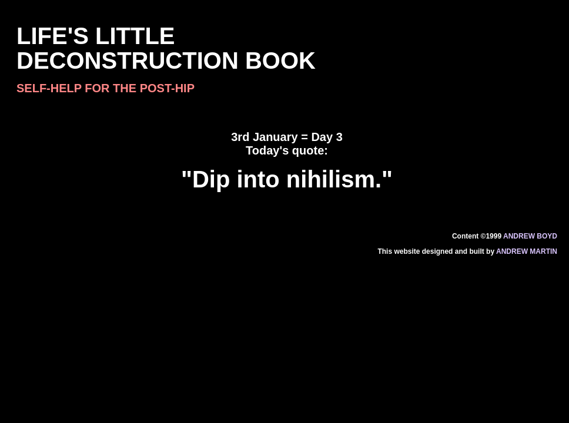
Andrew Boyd (530, 236)
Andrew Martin (526, 251)
